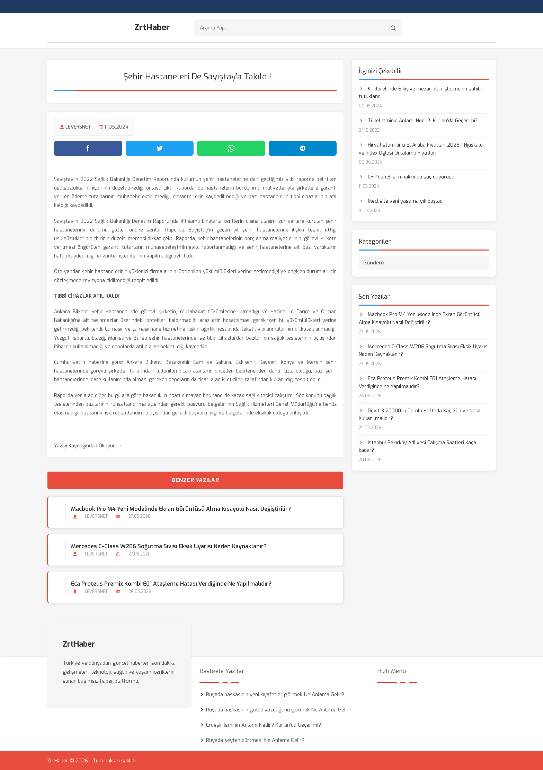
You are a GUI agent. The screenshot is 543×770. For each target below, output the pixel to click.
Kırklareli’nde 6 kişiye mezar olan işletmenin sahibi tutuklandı (420, 92)
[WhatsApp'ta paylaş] (231, 148)
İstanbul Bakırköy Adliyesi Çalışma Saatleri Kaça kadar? (417, 446)
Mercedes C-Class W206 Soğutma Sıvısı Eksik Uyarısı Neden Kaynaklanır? (169, 546)
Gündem (373, 262)
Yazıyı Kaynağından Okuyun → (88, 446)
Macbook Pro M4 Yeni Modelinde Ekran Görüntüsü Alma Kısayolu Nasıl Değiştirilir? (181, 508)
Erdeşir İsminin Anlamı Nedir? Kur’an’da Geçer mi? (263, 724)
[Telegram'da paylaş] (303, 148)
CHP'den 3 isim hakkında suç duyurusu (406, 177)
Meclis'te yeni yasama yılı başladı (401, 201)
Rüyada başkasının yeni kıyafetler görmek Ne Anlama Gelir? (275, 694)
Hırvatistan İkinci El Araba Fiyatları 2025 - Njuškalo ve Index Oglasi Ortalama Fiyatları (421, 148)
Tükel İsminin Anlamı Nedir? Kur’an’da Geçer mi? (418, 120)
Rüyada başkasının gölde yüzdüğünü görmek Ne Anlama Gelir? (278, 709)
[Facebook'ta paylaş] (88, 148)
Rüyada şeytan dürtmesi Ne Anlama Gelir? (255, 739)
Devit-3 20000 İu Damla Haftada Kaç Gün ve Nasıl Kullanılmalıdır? (420, 414)
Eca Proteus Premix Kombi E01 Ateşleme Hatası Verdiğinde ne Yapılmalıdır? (171, 583)
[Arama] (393, 28)
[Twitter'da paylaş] (160, 148)
